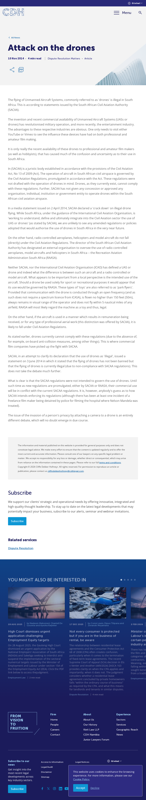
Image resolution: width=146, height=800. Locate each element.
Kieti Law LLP (91, 729)
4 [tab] (131, 589)
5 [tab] (135, 589)
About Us (88, 719)
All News (15, 39)
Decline (94, 788)
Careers (54, 729)
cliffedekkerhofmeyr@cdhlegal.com (66, 471)
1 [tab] (121, 589)
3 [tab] (128, 589)
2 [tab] (124, 589)
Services (121, 724)
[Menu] (122, 13)
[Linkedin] (60, 788)
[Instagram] (54, 788)
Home (54, 719)
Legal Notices (82, 762)
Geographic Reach (127, 729)
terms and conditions (110, 462)
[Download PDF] (21, 71)
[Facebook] (42, 788)
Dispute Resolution (20, 548)
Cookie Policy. (81, 779)
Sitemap (45, 777)
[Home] (13, 12)
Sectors (120, 719)
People (54, 724)
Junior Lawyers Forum (96, 739)
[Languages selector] (135, 3)
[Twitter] (48, 788)
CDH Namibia (91, 734)
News (119, 734)
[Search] (140, 13)
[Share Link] (12, 71)
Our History (90, 724)
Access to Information (52, 762)
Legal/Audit (47, 767)
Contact (55, 734)
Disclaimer (46, 772)
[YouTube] (66, 788)
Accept (80, 788)
